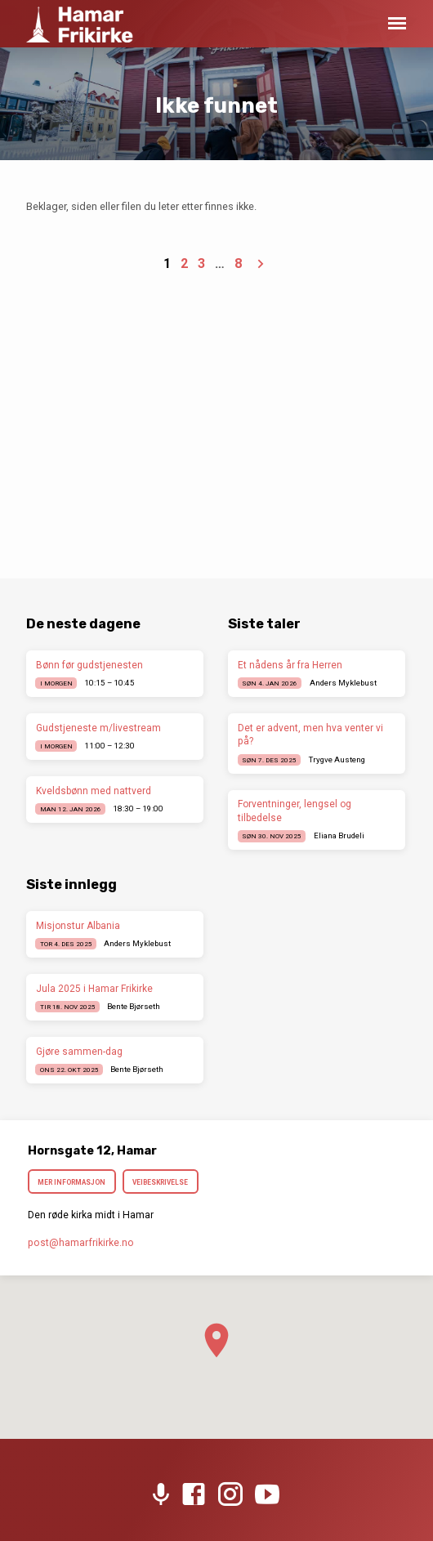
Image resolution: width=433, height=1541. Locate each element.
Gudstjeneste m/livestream (98, 728)
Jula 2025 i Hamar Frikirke (94, 988)
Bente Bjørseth (133, 1006)
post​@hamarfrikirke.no (81, 1242)
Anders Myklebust (343, 682)
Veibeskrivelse (160, 1182)
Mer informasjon (72, 1182)
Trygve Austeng (337, 759)
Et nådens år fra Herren (290, 665)
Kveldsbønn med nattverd (93, 791)
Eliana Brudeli (339, 835)
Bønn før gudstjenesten (89, 665)
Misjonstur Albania (78, 925)
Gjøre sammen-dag (79, 1051)
